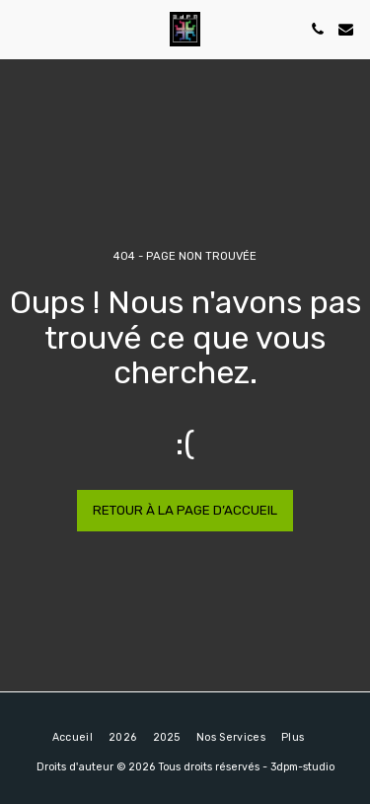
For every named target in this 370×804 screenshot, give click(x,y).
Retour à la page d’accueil (185, 510)
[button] (21, 28)
